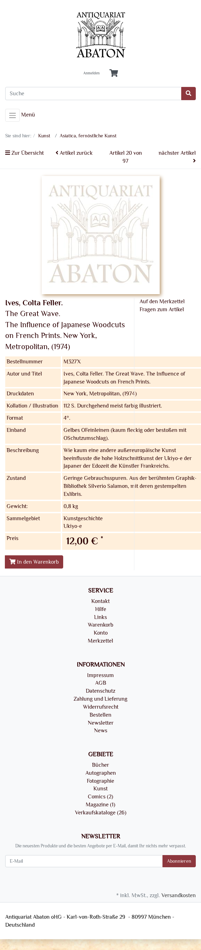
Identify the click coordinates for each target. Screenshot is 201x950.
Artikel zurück (74, 153)
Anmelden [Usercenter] (91, 73)
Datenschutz (100, 691)
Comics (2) (100, 797)
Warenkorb (100, 625)
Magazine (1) (100, 805)
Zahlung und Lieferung (100, 699)
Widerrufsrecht (100, 707)
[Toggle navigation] (12, 115)
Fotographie (100, 781)
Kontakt (100, 601)
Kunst (100, 789)
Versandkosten (178, 895)
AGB (100, 683)
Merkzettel (100, 641)
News (100, 730)
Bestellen (100, 715)
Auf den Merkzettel (162, 301)
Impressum (100, 675)
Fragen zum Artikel (162, 309)
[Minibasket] (113, 73)
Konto (101, 633)
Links (100, 617)
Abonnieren (179, 861)
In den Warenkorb (34, 562)
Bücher (100, 765)
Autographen (100, 773)
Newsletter (101, 723)
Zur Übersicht (24, 153)
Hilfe (100, 609)
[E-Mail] (84, 861)
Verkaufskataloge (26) (100, 813)
